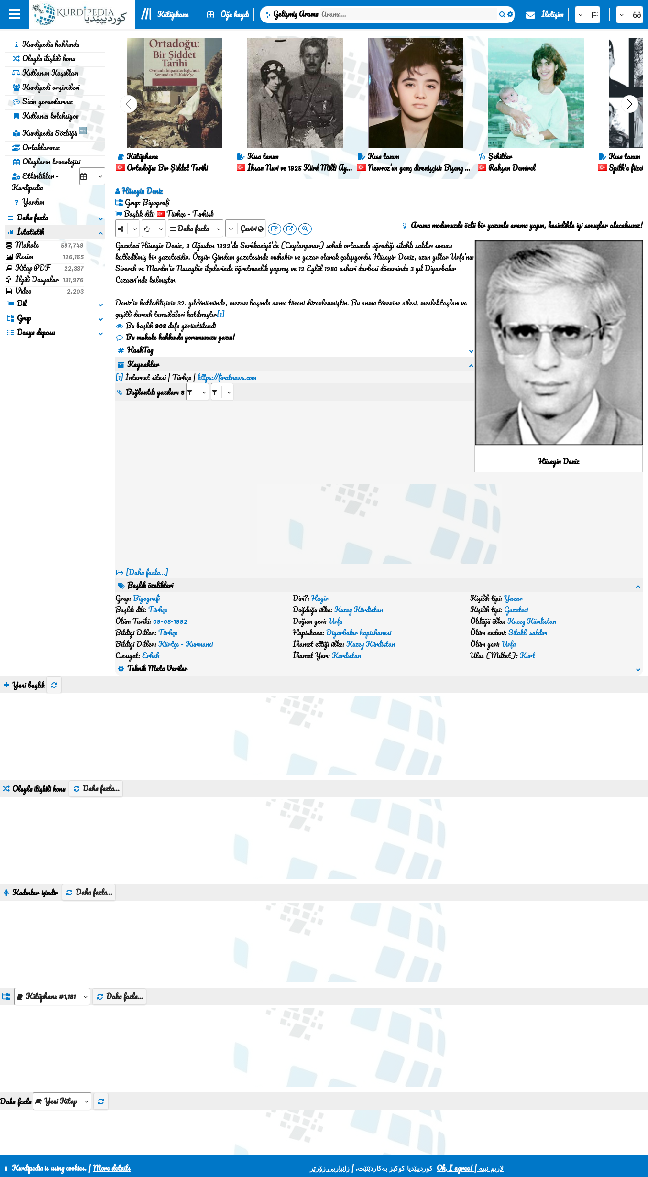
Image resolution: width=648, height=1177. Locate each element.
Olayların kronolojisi (46, 161)
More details (112, 1168)
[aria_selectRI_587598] (198, 380)
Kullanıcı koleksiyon (45, 115)
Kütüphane (172, 14)
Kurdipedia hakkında (45, 44)
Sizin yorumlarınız (42, 101)
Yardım (28, 201)
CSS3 (307, 1144)
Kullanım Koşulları (45, 72)
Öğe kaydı (234, 14)
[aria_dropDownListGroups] (52, 927)
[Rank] (153, 228)
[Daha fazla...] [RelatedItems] (147, 572)
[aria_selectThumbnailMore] (62, 1032)
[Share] (127, 228)
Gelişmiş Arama (295, 14)
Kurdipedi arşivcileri (45, 87)
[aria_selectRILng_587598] (222, 380)
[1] (221, 314)
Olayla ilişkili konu (43, 58)
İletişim (552, 14)
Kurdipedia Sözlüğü (49, 131)
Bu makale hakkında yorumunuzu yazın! (175, 337)
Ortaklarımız (36, 147)
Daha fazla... (96, 719)
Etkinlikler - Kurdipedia (35, 181)
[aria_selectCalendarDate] (92, 176)
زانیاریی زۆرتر (330, 1168)
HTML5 (343, 1144)
